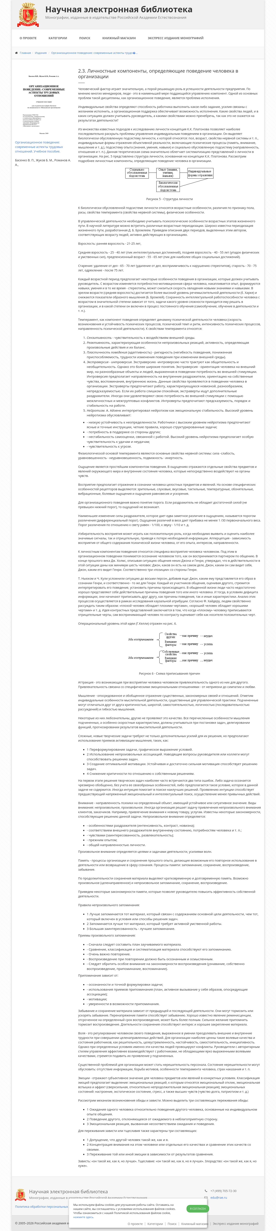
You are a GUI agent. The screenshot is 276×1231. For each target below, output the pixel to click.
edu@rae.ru (218, 1197)
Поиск (84, 38)
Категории (58, 38)
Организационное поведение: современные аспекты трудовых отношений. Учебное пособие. (39, 146)
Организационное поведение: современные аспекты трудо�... (94, 53)
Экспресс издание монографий (176, 38)
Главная (25, 53)
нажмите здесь (83, 1217)
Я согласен (198, 1209)
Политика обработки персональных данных (47, 1207)
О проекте (28, 38)
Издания (41, 53)
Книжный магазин (119, 38)
